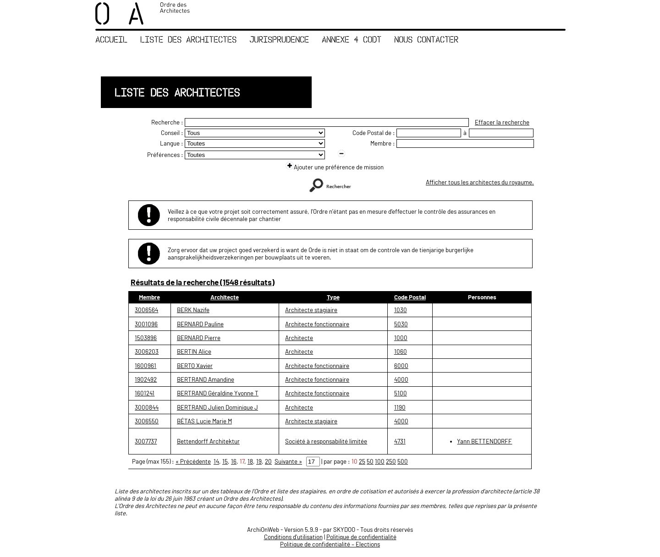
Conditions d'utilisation (293, 537)
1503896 (146, 337)
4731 (400, 441)
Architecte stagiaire (311, 310)
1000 (400, 337)
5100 (400, 393)
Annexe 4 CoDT (351, 39)
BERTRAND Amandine (205, 379)
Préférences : (165, 154)
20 (268, 461)
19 (259, 461)
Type (333, 297)
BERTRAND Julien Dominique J (217, 407)
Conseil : (172, 132)
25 (362, 461)
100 (380, 461)
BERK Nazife (193, 310)
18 (250, 461)
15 (225, 461)
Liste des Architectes (188, 39)
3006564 (146, 310)
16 (233, 461)
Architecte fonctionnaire (317, 324)
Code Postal (410, 297)
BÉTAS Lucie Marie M (204, 421)
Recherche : (167, 122)
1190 (400, 407)
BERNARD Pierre (198, 337)
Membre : (382, 143)
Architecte (224, 297)
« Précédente (193, 461)
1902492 (146, 379)
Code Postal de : (373, 132)
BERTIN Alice (194, 351)
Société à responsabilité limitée (326, 441)
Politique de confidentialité (361, 537)
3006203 (147, 351)
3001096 (146, 324)
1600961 (145, 365)
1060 (400, 351)
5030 (401, 324)
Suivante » (288, 461)
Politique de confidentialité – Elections (330, 544)
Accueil (111, 39)
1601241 (144, 393)
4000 (401, 379)
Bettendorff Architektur (208, 441)
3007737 (146, 441)
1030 (400, 310)
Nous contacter (426, 39)
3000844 (147, 407)
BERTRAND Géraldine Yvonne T (217, 393)
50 (370, 461)
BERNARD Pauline (200, 324)
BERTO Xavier (195, 365)
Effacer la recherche (502, 122)
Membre (149, 297)
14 (216, 461)
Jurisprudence (279, 39)
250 (391, 461)
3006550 (147, 421)
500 (402, 461)
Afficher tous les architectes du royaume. (480, 182)
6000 (401, 365)
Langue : (171, 143)
